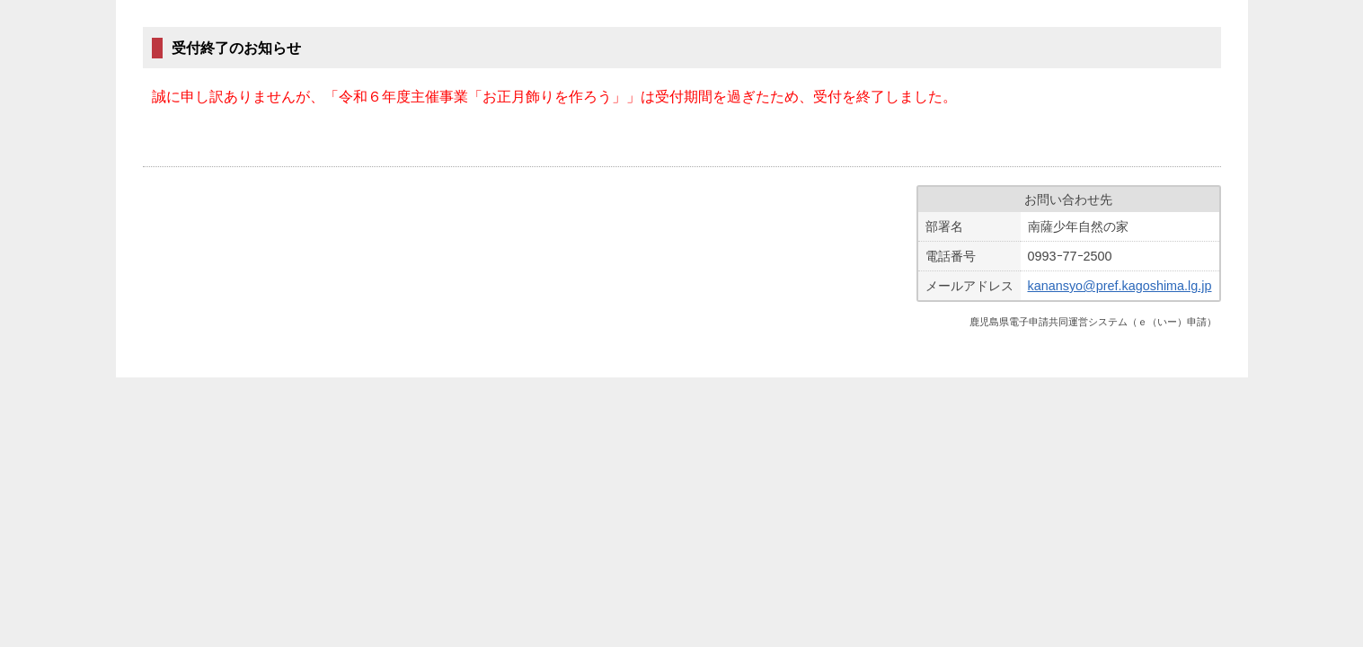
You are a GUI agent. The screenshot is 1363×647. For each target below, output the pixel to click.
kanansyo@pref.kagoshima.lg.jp (1120, 286)
